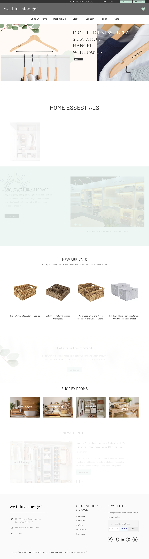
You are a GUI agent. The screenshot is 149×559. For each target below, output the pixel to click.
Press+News (81, 529)
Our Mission (80, 521)
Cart (116, 18)
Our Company (81, 516)
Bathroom (25, 407)
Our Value (79, 525)
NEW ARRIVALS (74, 259)
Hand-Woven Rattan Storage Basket (25, 316)
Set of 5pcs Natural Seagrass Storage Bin (58, 317)
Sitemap (62, 552)
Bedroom (58, 407)
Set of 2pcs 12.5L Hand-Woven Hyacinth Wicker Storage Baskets (91, 317)
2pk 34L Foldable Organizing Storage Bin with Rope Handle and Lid (124, 317)
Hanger (104, 18)
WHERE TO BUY (139, 2)
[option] (74, 52)
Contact (125, 2)
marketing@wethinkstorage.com (27, 528)
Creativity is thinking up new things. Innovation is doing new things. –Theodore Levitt (75, 264)
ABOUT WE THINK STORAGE (81, 1)
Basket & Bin (60, 18)
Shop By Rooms (39, 18)
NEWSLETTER (117, 506)
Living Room (124, 407)
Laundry (90, 18)
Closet (76, 18)
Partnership (80, 534)
